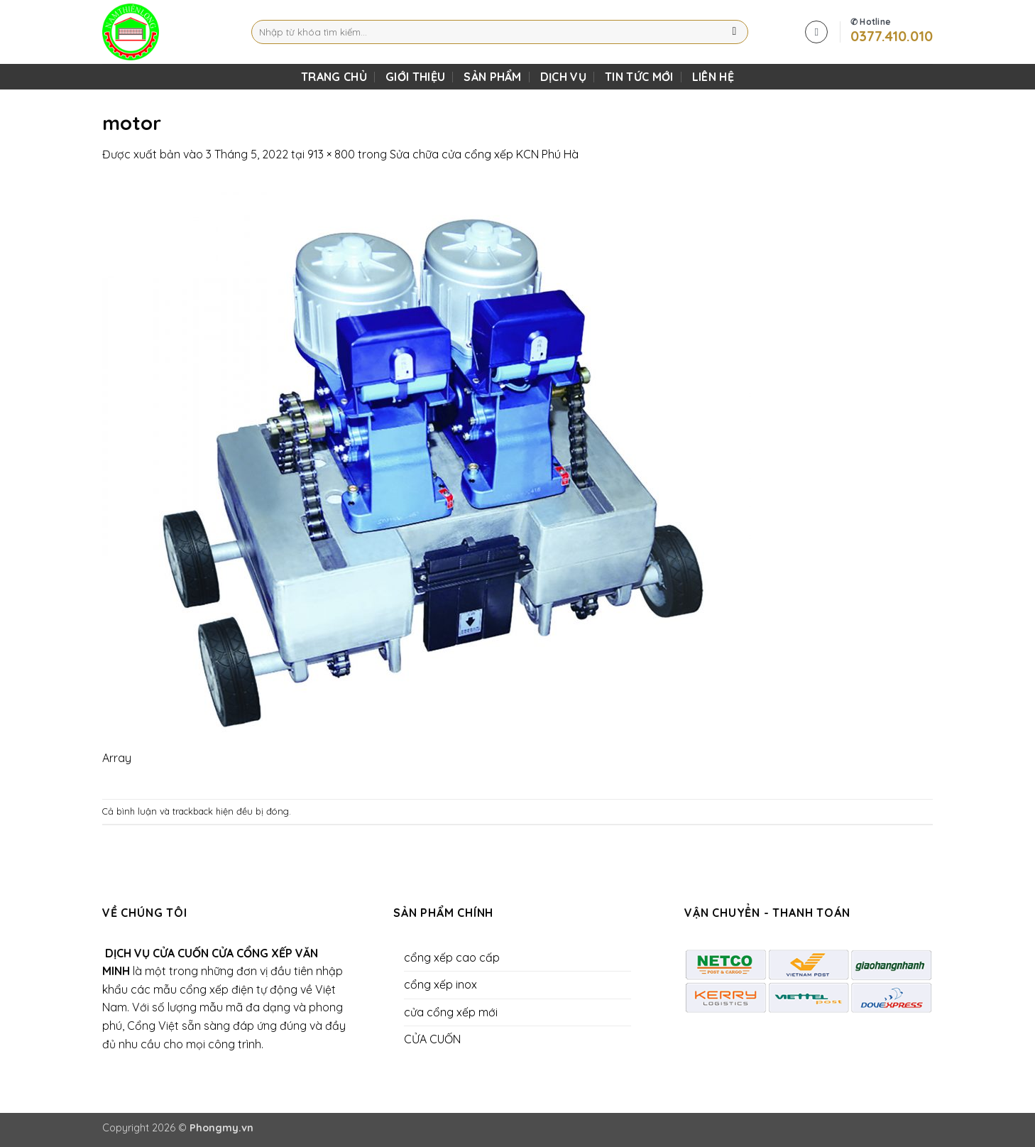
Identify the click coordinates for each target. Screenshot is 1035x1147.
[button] (816, 32)
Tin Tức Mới (639, 77)
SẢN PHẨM (493, 77)
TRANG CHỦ (334, 77)
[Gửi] (734, 32)
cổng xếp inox (440, 984)
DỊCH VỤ (563, 77)
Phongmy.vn (221, 1127)
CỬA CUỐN (432, 1039)
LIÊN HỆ (713, 77)
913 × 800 (331, 154)
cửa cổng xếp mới (451, 1012)
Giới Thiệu (415, 77)
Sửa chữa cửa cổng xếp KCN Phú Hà (484, 154)
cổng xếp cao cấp (452, 957)
